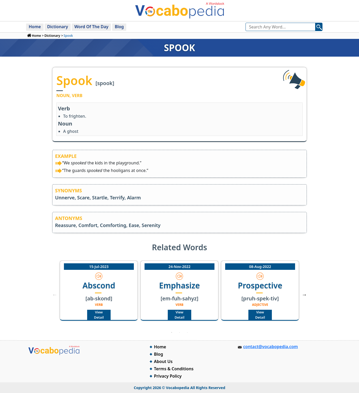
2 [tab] (179, 332)
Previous (54, 294)
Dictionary (57, 26)
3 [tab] (187, 332)
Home (35, 26)
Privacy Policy (168, 376)
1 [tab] (171, 332)
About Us (163, 361)
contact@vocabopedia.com (270, 346)
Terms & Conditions (174, 369)
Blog (119, 26)
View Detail (99, 315)
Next (304, 294)
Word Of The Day (92, 26)
